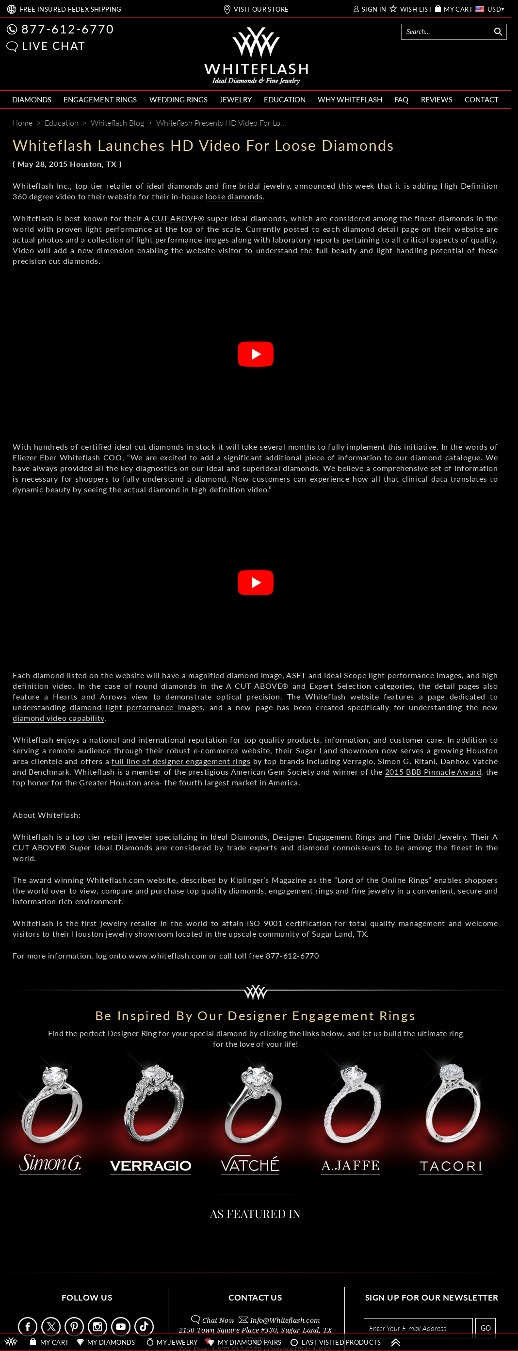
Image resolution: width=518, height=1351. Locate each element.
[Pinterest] (455, 124)
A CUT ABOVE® (174, 218)
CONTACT (482, 99)
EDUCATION (285, 99)
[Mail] (492, 124)
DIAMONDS (31, 99)
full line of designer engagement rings (181, 760)
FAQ (401, 99)
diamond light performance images (136, 707)
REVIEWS (437, 99)
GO (486, 1328)
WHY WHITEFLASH (350, 99)
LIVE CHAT (54, 45)
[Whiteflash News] (473, 123)
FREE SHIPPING (71, 9)
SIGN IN (374, 9)
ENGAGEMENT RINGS (100, 99)
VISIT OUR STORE (261, 9)
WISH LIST (416, 9)
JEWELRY (236, 99)
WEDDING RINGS (178, 99)
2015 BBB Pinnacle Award (433, 771)
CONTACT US (255, 1297)
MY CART (458, 9)
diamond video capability (58, 717)
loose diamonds (234, 196)
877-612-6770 (67, 28)
